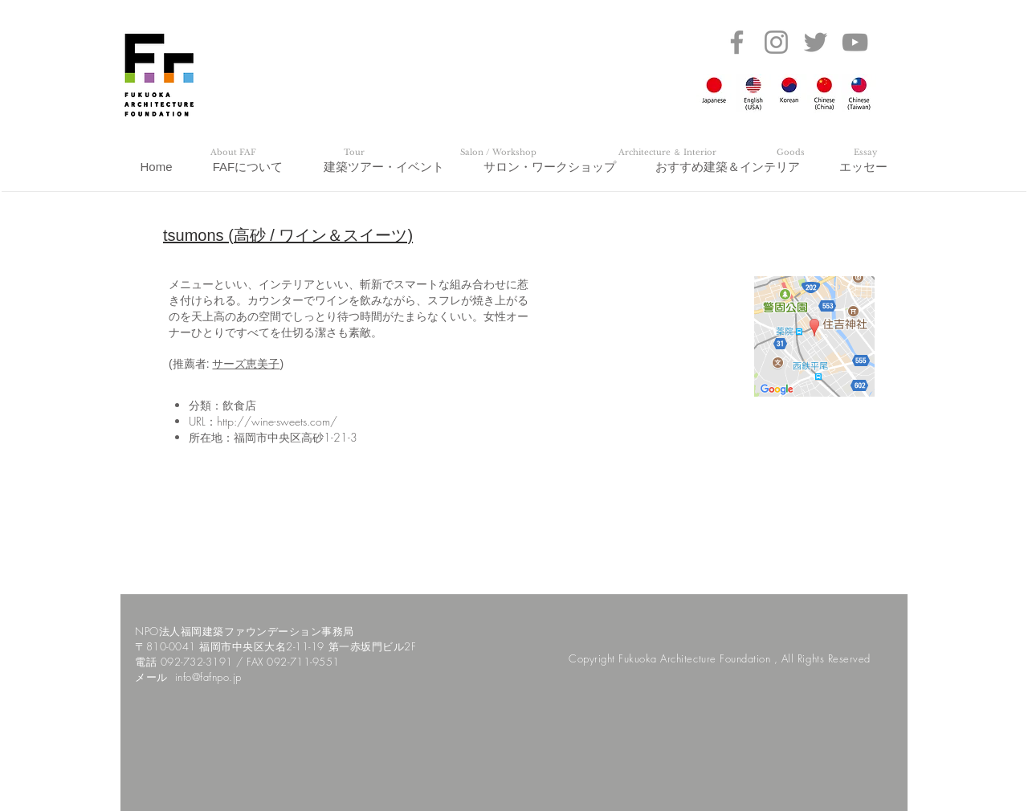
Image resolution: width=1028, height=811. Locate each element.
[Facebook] (737, 42)
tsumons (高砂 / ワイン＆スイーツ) (288, 235)
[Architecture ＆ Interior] (667, 153)
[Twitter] (815, 42)
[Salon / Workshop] (498, 153)
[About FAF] (233, 153)
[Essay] (865, 153)
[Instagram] (776, 42)
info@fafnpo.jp (208, 677)
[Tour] (354, 153)
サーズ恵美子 (245, 363)
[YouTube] (855, 42)
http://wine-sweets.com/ (277, 421)
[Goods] (790, 153)
